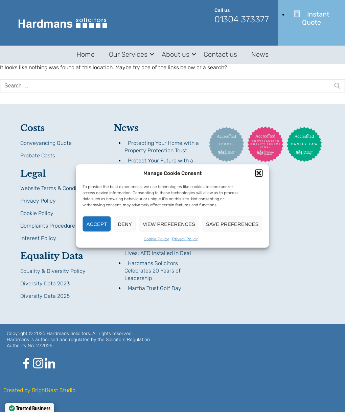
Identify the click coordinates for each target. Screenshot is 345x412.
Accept (96, 224)
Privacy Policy (185, 239)
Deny (125, 224)
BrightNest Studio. (54, 390)
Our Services (129, 54)
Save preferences (232, 224)
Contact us (220, 54)
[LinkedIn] (50, 366)
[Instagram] (38, 366)
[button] (259, 173)
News (260, 54)
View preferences (169, 224)
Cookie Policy (156, 239)
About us (177, 54)
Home (85, 54)
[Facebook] (26, 366)
